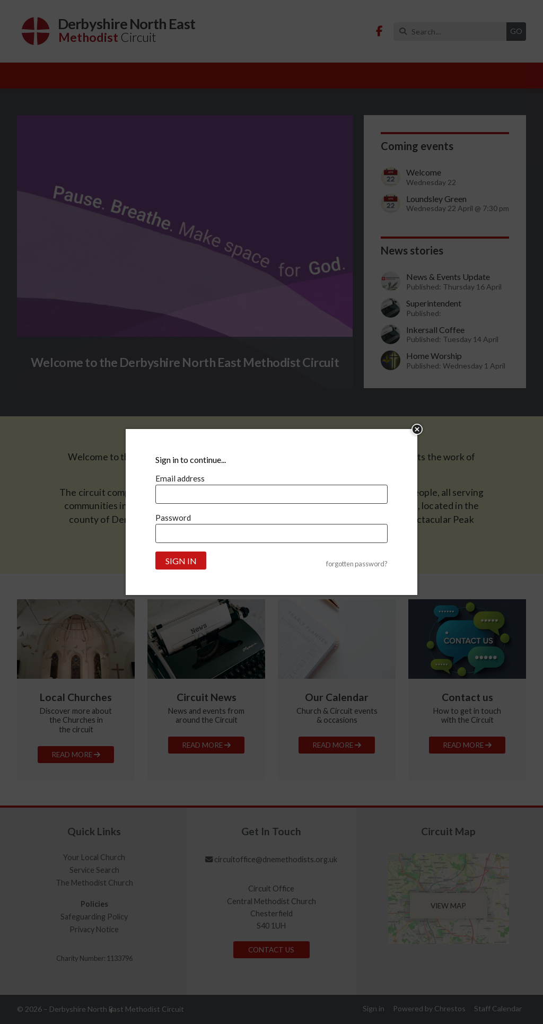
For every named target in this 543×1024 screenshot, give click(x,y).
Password (173, 517)
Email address (180, 478)
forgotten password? (357, 564)
